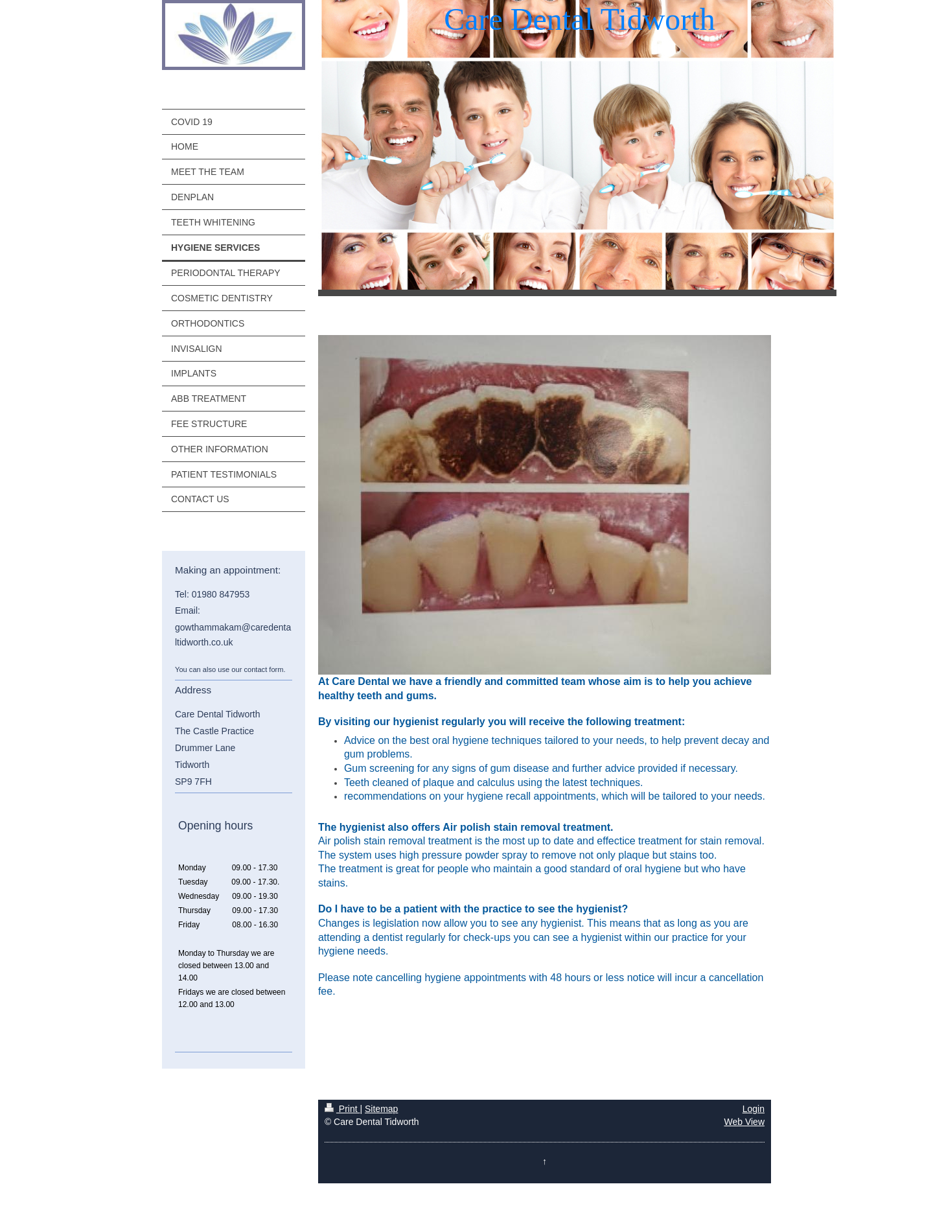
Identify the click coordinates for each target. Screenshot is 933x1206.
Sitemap (381, 1109)
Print (342, 1109)
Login (754, 1109)
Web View (744, 1122)
